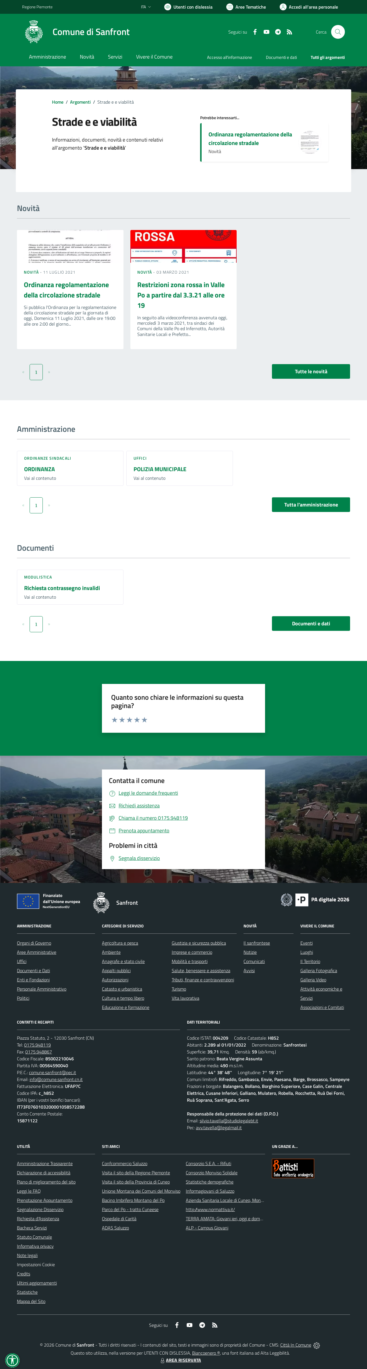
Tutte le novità (311, 371)
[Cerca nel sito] (338, 32)
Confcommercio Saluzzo (124, 1163)
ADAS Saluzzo (115, 1227)
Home (57, 101)
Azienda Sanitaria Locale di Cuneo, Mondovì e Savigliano (239, 1200)
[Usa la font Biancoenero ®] (188, 7)
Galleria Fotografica (318, 970)
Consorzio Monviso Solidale (211, 1172)
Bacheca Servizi (32, 1227)
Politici (23, 998)
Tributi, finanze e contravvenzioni (203, 979)
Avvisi (249, 970)
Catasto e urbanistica (122, 988)
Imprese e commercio (192, 952)
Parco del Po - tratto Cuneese (130, 1209)
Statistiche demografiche (209, 1181)
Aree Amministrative (36, 952)
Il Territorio (310, 961)
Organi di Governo (34, 942)
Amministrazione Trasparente (45, 1163)
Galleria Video (313, 979)
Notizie (250, 952)
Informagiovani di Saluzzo (210, 1191)
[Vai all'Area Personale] (309, 7)
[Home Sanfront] (76, 32)
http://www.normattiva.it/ (210, 1209)
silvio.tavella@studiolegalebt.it (229, 1120)
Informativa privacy (35, 1246)
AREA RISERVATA (180, 1360)
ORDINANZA (39, 469)
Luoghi (306, 952)
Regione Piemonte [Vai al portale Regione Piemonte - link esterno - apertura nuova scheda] (37, 7)
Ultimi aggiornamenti (37, 1282)
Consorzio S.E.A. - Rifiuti (208, 1163)
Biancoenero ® (206, 1352)
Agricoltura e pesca (120, 942)
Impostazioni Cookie (36, 1264)
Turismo (179, 988)
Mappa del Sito (31, 1301)
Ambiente (111, 952)
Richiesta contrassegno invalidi (62, 587)
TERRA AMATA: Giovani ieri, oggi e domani (226, 1218)
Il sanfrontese (257, 942)
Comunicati (254, 961)
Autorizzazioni (115, 979)
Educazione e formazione (125, 1007)
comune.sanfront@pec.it (52, 1072)
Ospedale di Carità (119, 1218)
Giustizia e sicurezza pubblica (199, 942)
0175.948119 (37, 1044)
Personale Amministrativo (41, 988)
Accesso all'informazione (229, 57)
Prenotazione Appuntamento (44, 1200)
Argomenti (80, 101)
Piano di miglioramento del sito (46, 1181)
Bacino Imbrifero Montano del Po (133, 1200)
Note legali (27, 1255)
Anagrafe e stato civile (123, 961)
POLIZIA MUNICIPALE (160, 469)
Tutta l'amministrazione (311, 504)
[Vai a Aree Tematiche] (246, 7)
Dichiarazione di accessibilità (43, 1172)
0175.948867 (38, 1051)
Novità (32, 272)
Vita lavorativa (185, 998)
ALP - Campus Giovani (207, 1227)
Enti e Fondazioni (33, 979)
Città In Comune (295, 1344)
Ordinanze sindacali (47, 458)
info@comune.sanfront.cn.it (56, 1079)
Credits (23, 1273)
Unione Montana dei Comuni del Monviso (141, 1191)
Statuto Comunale (34, 1236)
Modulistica (38, 577)
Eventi (306, 942)
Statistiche (27, 1292)
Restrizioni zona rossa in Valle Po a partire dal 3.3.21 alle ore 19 (181, 294)
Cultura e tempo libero (123, 998)
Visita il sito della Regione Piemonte (136, 1172)
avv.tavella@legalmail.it (219, 1127)
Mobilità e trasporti (190, 961)
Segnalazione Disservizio (40, 1209)
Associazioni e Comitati (322, 1007)
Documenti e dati (311, 623)
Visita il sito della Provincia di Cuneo (136, 1181)
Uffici (140, 458)
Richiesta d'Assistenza (38, 1218)
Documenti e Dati (33, 970)
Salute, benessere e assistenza (201, 970)
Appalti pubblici (116, 970)
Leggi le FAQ (29, 1191)
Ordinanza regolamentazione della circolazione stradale (250, 138)
